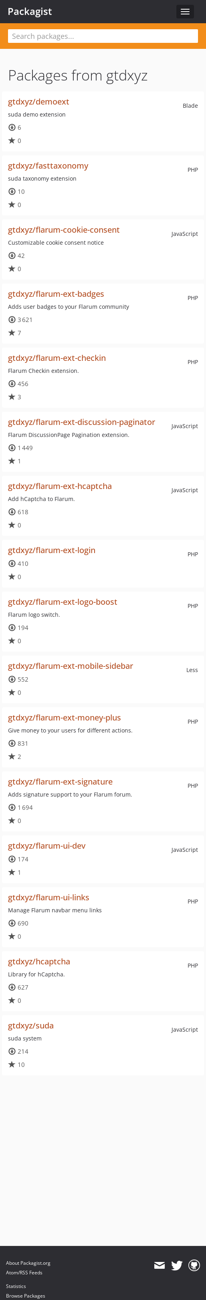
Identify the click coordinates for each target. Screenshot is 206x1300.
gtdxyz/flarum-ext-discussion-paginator (81, 422)
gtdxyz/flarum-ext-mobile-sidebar (70, 665)
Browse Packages (25, 1295)
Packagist (30, 11)
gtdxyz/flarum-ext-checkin (57, 357)
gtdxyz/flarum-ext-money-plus (64, 717)
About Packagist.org (28, 1263)
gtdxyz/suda (31, 1025)
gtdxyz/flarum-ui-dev (46, 845)
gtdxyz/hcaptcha (39, 961)
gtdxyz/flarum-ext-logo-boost (62, 601)
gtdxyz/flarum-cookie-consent (64, 229)
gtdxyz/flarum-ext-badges (56, 293)
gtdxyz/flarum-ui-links (48, 897)
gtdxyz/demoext (38, 101)
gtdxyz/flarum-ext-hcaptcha (60, 486)
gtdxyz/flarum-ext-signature (60, 781)
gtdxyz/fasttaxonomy (48, 165)
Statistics (16, 1286)
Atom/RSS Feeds (24, 1272)
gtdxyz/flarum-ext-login (51, 550)
